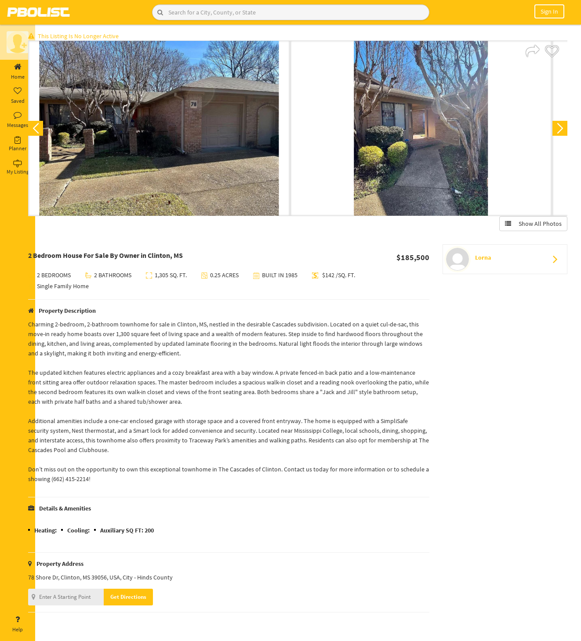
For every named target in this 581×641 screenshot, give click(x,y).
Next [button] (558, 130)
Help (18, 624)
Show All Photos (531, 225)
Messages (18, 120)
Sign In (549, 11)
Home (18, 71)
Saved (18, 95)
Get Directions (142, 598)
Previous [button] (49, 130)
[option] (173, 130)
